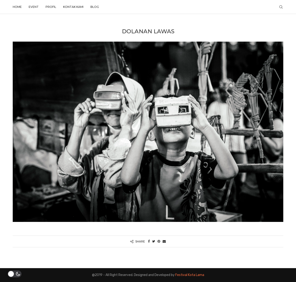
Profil (51, 7)
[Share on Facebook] (149, 241)
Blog (94, 7)
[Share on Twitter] (153, 241)
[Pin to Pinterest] (158, 241)
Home (17, 7)
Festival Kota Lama (189, 275)
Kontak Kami (73, 7)
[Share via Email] (164, 241)
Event (34, 7)
